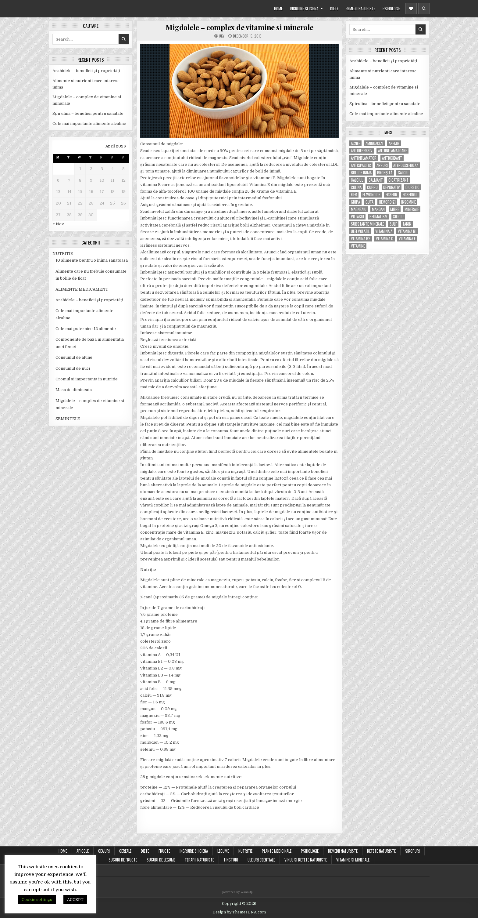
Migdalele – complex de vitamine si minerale (239, 27)
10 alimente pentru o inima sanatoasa (91, 260)
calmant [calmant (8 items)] (376, 180)
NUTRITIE (62, 253)
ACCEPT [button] (75, 899)
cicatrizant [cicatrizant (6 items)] (398, 180)
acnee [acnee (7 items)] (355, 143)
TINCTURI (230, 860)
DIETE (334, 8)
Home (63, 851)
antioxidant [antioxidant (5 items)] (392, 158)
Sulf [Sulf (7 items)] (393, 224)
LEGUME (223, 851)
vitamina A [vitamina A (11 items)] (383, 231)
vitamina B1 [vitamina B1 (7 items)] (407, 231)
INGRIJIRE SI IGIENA (304, 8)
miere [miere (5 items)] (394, 209)
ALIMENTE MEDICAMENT (81, 289)
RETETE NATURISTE (381, 851)
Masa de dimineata (73, 389)
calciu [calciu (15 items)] (403, 173)
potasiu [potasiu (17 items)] (357, 217)
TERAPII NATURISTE (199, 860)
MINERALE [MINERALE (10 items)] (412, 209)
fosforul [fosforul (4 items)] (410, 195)
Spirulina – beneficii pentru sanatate (87, 113)
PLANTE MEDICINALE (276, 851)
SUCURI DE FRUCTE (123, 860)
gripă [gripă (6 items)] (355, 202)
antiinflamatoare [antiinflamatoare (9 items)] (392, 151)
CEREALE (125, 851)
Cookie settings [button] (37, 899)
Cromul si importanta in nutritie (86, 379)
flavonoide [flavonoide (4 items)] (371, 195)
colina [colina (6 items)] (356, 187)
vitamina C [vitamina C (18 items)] (384, 238)
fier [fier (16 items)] (354, 195)
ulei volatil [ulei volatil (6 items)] (360, 231)
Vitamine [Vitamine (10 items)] (358, 246)
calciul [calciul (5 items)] (357, 180)
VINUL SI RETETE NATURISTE (305, 860)
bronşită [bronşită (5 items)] (384, 173)
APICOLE (83, 851)
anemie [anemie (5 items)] (394, 143)
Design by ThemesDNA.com (239, 912)
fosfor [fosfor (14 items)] (391, 195)
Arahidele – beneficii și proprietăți (86, 70)
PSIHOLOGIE (391, 8)
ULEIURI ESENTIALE (261, 860)
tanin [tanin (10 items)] (406, 224)
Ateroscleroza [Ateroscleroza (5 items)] (405, 165)
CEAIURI (104, 851)
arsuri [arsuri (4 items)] (382, 165)
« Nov (58, 224)
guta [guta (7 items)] (369, 202)
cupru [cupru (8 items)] (372, 187)
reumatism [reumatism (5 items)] (378, 217)
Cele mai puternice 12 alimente (85, 328)
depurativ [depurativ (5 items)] (391, 187)
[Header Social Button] (411, 8)
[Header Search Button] (424, 8)
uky (221, 36)
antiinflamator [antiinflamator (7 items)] (363, 158)
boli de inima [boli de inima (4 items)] (361, 173)
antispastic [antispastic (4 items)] (361, 165)
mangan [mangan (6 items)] (378, 209)
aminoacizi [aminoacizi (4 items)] (374, 143)
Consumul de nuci (72, 368)
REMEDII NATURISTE (360, 8)
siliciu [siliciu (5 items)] (398, 217)
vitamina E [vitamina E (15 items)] (407, 238)
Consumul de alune (73, 357)
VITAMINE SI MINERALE (352, 860)
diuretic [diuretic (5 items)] (412, 187)
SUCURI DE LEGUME (161, 860)
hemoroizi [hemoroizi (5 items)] (387, 202)
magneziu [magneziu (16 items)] (358, 209)
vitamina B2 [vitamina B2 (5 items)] (360, 238)
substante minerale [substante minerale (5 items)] (367, 224)
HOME (278, 8)
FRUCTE (164, 851)
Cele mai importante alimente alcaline (89, 123)
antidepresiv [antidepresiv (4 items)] (362, 151)
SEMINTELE (67, 418)
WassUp (247, 892)
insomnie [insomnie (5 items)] (408, 202)
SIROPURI (412, 851)
